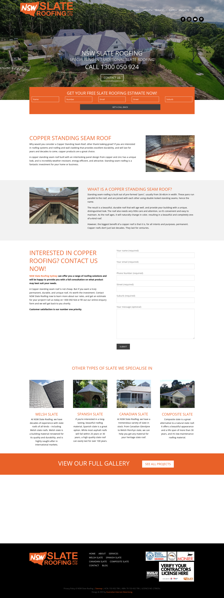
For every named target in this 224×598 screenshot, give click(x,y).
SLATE (172, 10)
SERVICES (159, 10)
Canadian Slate (133, 414)
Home (92, 553)
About (102, 553)
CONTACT (198, 10)
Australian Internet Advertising (119, 592)
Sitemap (98, 588)
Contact (94, 565)
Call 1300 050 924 (112, 67)
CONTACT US (112, 77)
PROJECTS (184, 10)
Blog (105, 565)
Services (113, 553)
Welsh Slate (46, 414)
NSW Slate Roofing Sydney (43, 275)
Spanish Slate (90, 414)
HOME (136, 10)
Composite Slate (177, 414)
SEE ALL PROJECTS (158, 464)
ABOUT (147, 10)
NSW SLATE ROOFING (112, 53)
